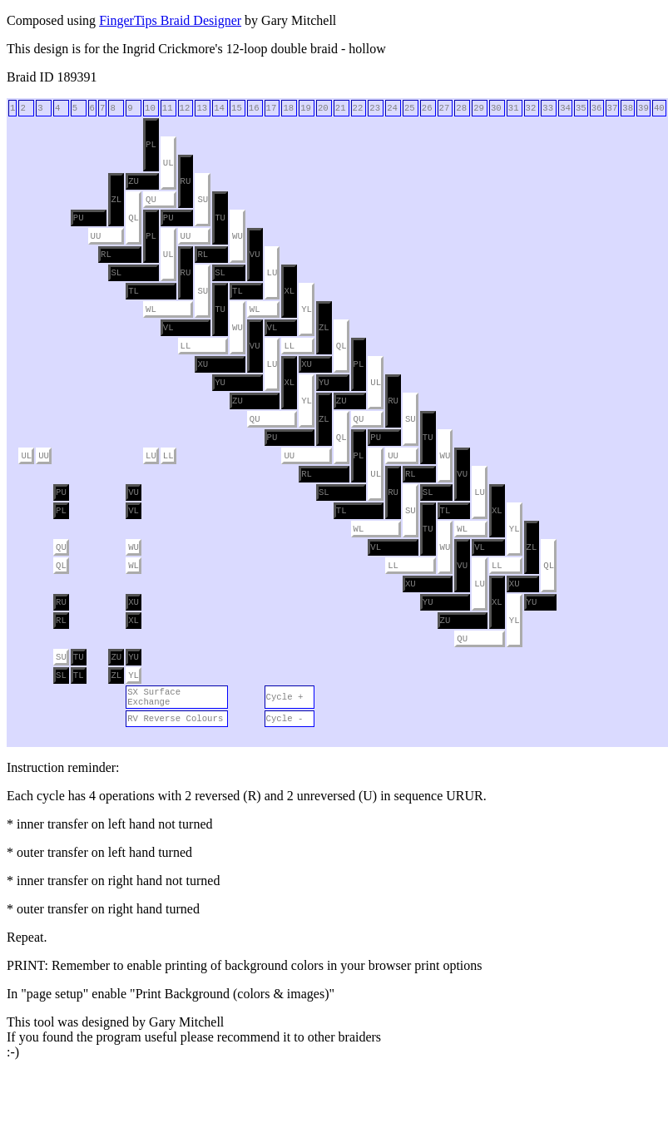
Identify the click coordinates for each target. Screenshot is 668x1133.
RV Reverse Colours (175, 719)
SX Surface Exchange (154, 697)
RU (186, 181)
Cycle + (285, 697)
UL (168, 163)
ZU (133, 181)
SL (116, 273)
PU (78, 218)
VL (168, 328)
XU (202, 364)
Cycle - (285, 719)
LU (272, 273)
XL (289, 291)
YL (306, 309)
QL (133, 218)
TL (133, 291)
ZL (116, 200)
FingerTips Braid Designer (170, 20)
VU (255, 255)
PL (151, 145)
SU (202, 200)
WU (237, 236)
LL (186, 346)
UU (96, 236)
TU (220, 218)
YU (220, 383)
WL (151, 309)
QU (151, 200)
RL (106, 255)
